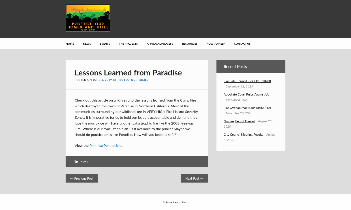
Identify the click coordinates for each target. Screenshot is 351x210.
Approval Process (160, 43)
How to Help (215, 43)
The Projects (128, 43)
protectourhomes (133, 79)
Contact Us (242, 43)
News (87, 43)
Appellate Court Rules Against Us (246, 94)
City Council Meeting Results (243, 134)
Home (70, 43)
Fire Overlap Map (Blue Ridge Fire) (247, 108)
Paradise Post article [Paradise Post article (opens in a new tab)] (105, 145)
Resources (189, 43)
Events (105, 43)
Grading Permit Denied (239, 121)
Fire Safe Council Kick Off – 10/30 (247, 81)
